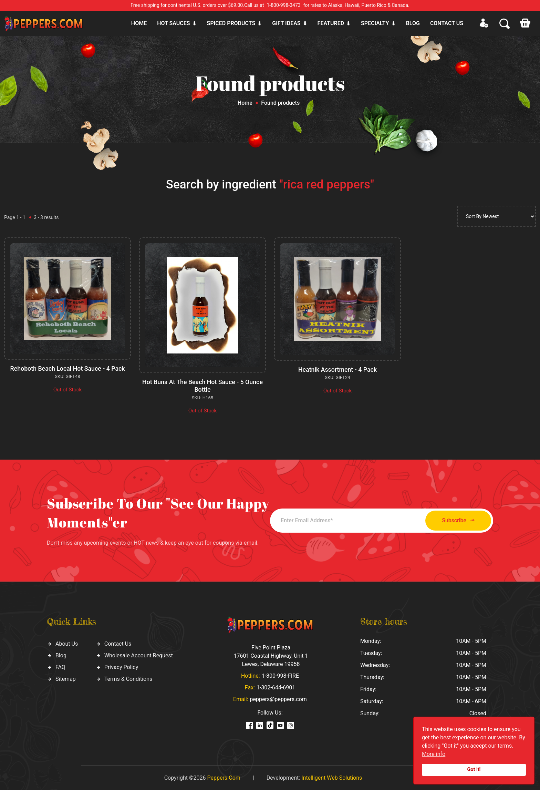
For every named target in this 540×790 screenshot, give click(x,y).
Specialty (375, 23)
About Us (66, 643)
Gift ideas (286, 23)
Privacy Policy (121, 666)
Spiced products (231, 23)
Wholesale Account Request (138, 655)
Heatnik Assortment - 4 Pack (337, 369)
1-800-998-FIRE (280, 675)
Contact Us (118, 643)
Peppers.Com (223, 777)
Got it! (474, 769)
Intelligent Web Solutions (331, 777)
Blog (413, 23)
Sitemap (65, 678)
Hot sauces (173, 23)
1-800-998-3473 (284, 5)
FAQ (60, 666)
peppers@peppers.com (278, 698)
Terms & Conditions (128, 678)
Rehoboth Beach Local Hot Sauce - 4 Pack (67, 368)
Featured (331, 23)
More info (433, 754)
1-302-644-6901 (276, 687)
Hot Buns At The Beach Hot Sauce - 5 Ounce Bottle (202, 385)
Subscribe (455, 520)
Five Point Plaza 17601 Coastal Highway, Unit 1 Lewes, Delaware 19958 (270, 655)
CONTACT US (446, 23)
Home (139, 23)
